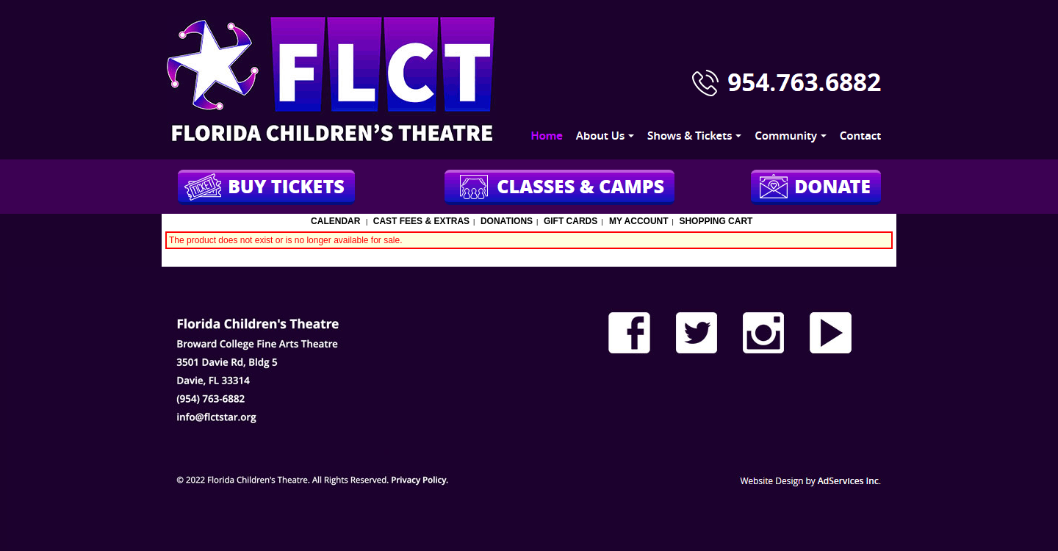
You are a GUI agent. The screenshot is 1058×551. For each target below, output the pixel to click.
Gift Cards (570, 221)
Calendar (335, 221)
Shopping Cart (715, 221)
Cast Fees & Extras (421, 221)
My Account (638, 221)
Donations (507, 221)
